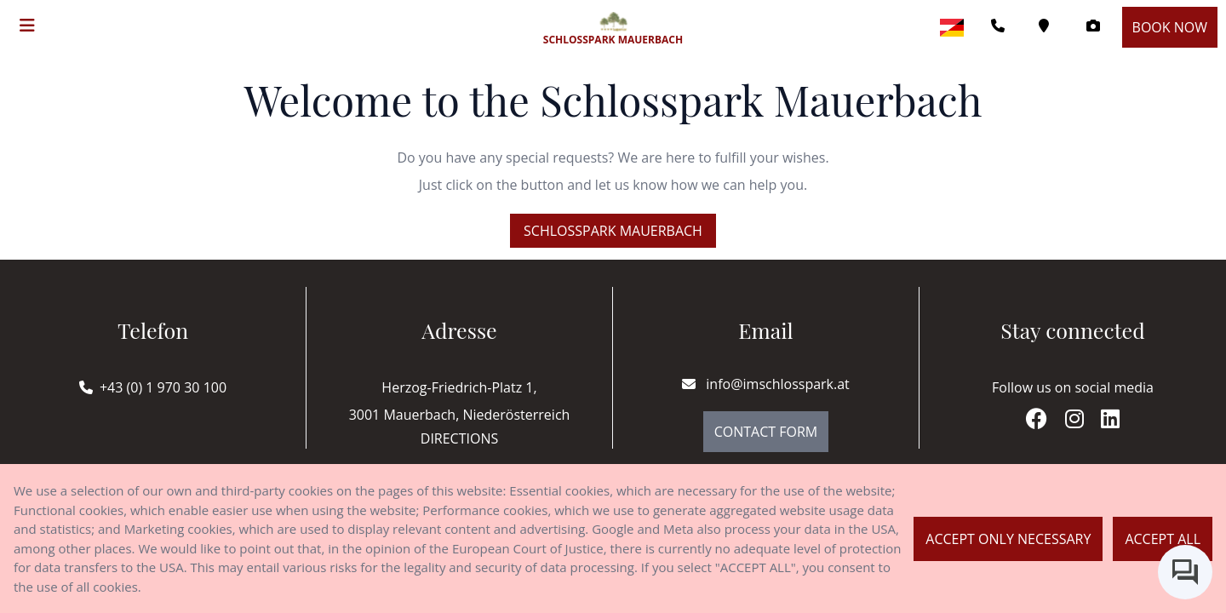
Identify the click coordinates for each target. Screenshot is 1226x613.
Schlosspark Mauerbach (613, 230)
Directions (459, 438)
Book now (1169, 27)
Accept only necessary (1008, 539)
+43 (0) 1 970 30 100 (163, 387)
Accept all (1162, 539)
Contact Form (766, 431)
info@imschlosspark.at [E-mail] (766, 384)
